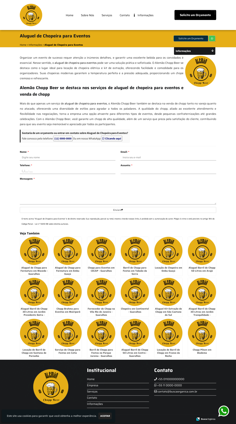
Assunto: (126, 165)
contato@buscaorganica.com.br (175, 391)
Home (69, 15)
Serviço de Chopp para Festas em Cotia (67, 351)
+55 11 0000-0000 (168, 385)
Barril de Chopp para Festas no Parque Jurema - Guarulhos (101, 353)
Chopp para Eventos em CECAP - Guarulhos (101, 269)
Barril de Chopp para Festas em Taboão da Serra (135, 271)
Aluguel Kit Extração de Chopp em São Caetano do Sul (168, 312)
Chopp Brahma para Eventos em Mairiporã (67, 310)
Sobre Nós (87, 15)
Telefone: (26, 165)
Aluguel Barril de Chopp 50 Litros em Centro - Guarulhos (134, 353)
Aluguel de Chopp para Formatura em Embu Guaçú (67, 271)
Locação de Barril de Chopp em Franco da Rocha (168, 353)
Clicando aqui (111, 138)
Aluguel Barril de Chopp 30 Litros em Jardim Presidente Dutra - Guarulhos (34, 313)
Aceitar (105, 416)
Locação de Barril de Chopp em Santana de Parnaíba (34, 353)
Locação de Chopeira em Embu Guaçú (168, 269)
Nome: (24, 152)
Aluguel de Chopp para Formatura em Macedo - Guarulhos (34, 271)
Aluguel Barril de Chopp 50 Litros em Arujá (202, 269)
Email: (125, 152)
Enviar (118, 210)
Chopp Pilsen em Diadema (202, 351)
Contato (125, 15)
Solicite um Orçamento (195, 15)
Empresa (92, 385)
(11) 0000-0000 (62, 138)
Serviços (107, 15)
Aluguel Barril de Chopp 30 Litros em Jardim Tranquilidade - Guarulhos (202, 313)
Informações (143, 15)
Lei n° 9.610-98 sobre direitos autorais (51, 224)
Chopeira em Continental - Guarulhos (135, 310)
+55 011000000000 (169, 379)
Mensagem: (27, 179)
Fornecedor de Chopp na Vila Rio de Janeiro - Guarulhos (101, 312)
